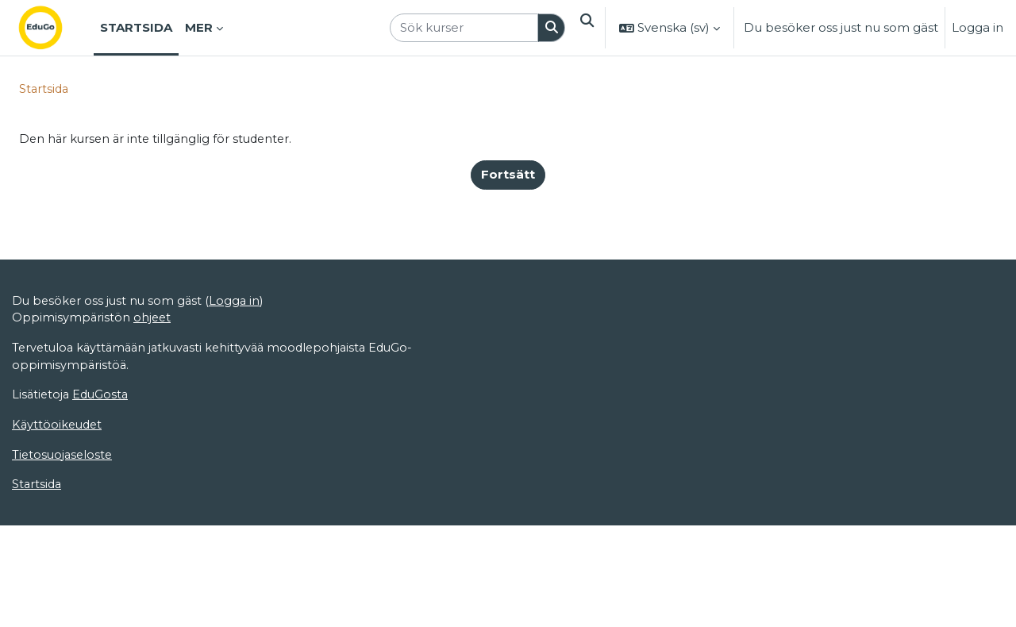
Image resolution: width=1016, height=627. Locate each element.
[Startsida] (53, 28)
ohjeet (153, 471)
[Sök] (548, 28)
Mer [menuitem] (199, 27)
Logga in (977, 27)
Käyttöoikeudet (59, 580)
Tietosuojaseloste (64, 610)
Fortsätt (508, 175)
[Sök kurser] (461, 28)
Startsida (45, 89)
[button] (585, 28)
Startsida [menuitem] (136, 27)
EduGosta (104, 549)
